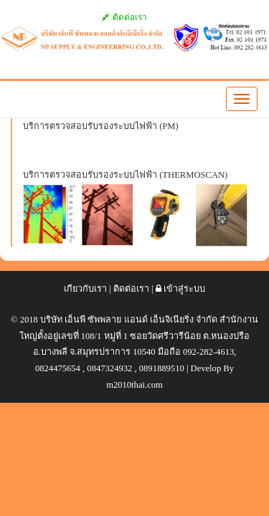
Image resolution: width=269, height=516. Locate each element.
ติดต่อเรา (125, 17)
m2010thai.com (134, 385)
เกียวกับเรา (85, 289)
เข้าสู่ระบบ (180, 289)
